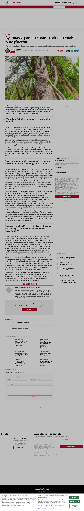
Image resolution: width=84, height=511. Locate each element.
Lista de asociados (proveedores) (46, 509)
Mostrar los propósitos (74, 507)
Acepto (74, 497)
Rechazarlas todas (74, 502)
